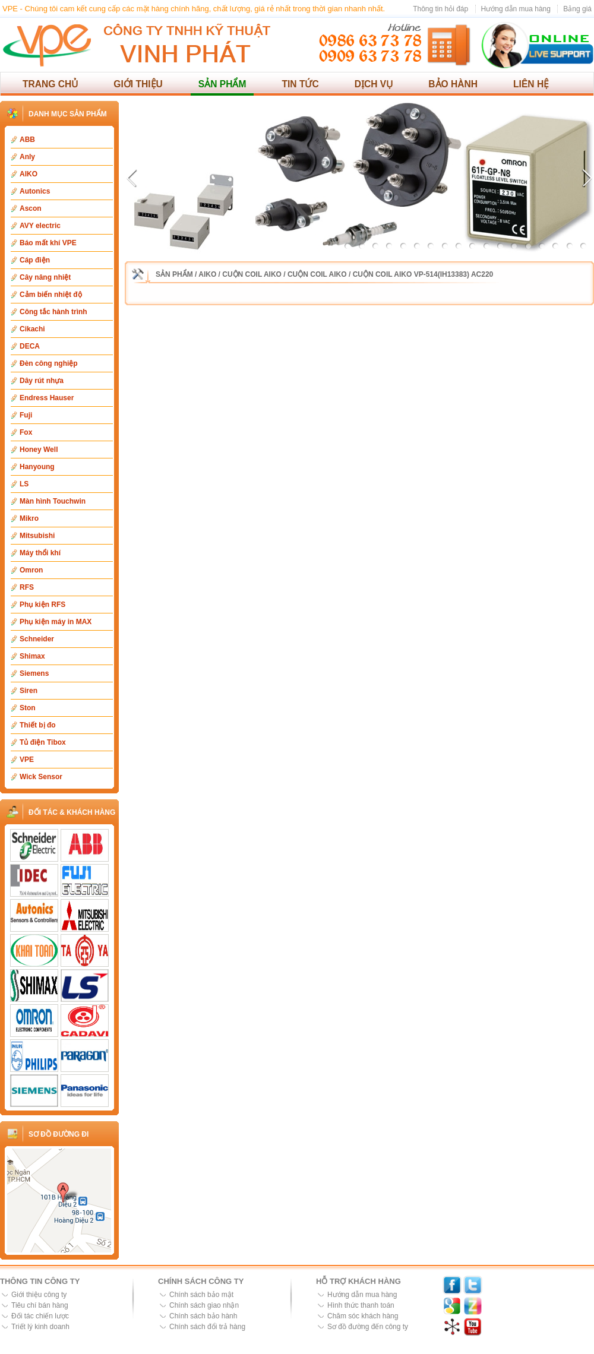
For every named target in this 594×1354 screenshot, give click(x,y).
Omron (31, 570)
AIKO (28, 174)
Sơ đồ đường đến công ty (367, 1327)
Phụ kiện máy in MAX (55, 622)
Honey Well (39, 449)
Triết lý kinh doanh (40, 1327)
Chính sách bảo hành (203, 1316)
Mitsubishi (37, 536)
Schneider (37, 639)
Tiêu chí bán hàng (39, 1305)
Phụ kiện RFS (42, 604)
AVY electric (40, 226)
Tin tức (300, 84)
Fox (26, 432)
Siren (28, 691)
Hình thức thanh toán (360, 1305)
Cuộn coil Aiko (252, 274)
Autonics (35, 191)
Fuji (26, 415)
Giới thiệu (138, 84)
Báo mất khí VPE (48, 243)
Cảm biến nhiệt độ (51, 294)
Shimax (32, 656)
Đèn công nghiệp (49, 363)
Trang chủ (50, 84)
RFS (27, 587)
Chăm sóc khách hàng (362, 1316)
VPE (27, 759)
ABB (27, 139)
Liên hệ (531, 84)
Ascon (31, 208)
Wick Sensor (41, 777)
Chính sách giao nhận (204, 1305)
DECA (30, 346)
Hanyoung (37, 467)
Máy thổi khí (40, 553)
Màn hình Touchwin (53, 501)
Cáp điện (35, 260)
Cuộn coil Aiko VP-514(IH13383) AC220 (423, 274)
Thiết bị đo (38, 725)
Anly (27, 157)
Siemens (34, 673)
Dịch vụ (374, 84)
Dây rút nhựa (42, 381)
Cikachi (32, 329)
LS (24, 484)
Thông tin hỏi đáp (440, 9)
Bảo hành (453, 84)
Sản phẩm (222, 84)
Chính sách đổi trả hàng (207, 1327)
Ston (28, 708)
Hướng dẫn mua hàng (516, 9)
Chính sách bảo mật (201, 1294)
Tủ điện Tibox (43, 742)
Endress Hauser (47, 398)
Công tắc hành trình (53, 312)
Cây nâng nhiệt (45, 277)
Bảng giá (577, 9)
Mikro (29, 518)
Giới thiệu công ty (39, 1294)
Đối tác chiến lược (40, 1316)
